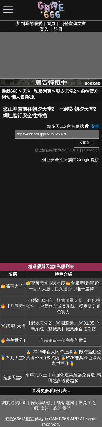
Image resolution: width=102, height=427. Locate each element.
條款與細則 (41, 402)
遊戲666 (10, 91)
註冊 (58, 29)
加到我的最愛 (29, 23)
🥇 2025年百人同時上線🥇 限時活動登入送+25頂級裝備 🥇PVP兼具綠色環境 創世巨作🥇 (63, 358)
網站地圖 (65, 402)
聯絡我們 (62, 408)
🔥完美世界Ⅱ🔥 (12, 340)
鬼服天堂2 (13, 377)
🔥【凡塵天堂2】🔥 (12, 306)
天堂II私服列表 (37, 91)
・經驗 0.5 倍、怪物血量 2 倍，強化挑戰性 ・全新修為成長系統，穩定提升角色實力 (63, 306)
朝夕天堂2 (66, 91)
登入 (44, 29)
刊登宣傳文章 (73, 23)
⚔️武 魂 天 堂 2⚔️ (12, 326)
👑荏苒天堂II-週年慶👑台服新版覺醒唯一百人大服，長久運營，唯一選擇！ (63, 286)
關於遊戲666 (14, 402)
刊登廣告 (40, 408)
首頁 (51, 23)
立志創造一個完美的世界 (63, 340)
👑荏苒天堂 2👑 (12, 286)
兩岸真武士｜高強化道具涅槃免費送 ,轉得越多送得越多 (63, 377)
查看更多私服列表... (51, 390)
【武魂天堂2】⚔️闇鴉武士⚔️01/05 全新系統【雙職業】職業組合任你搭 (63, 326)
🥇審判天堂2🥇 (12, 357)
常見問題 (87, 402)
